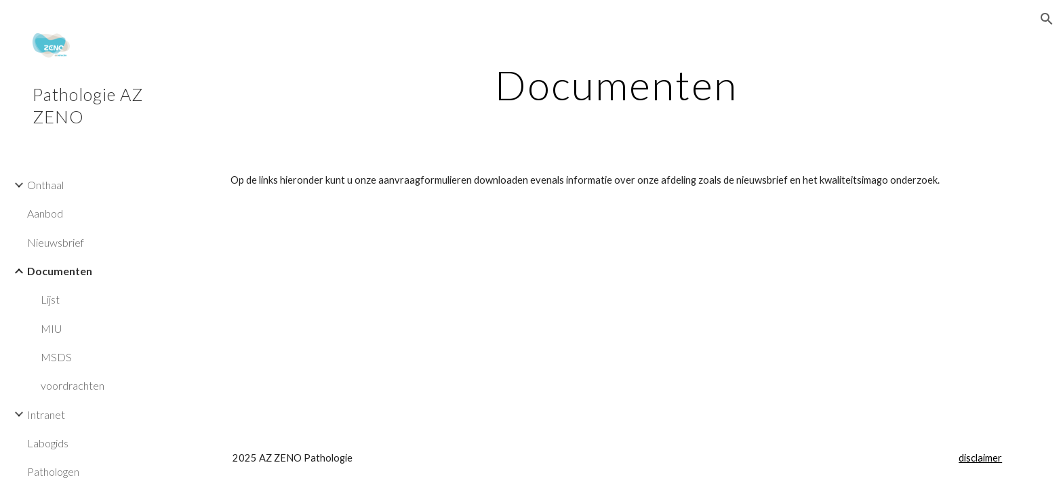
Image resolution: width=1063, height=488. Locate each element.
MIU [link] (51, 328)
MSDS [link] (56, 356)
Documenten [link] (59, 270)
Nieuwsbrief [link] (55, 242)
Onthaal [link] (45, 184)
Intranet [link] (46, 414)
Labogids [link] (47, 442)
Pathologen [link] (53, 471)
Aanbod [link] (45, 213)
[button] (1046, 19)
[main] (616, 85)
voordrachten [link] (72, 385)
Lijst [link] (50, 299)
